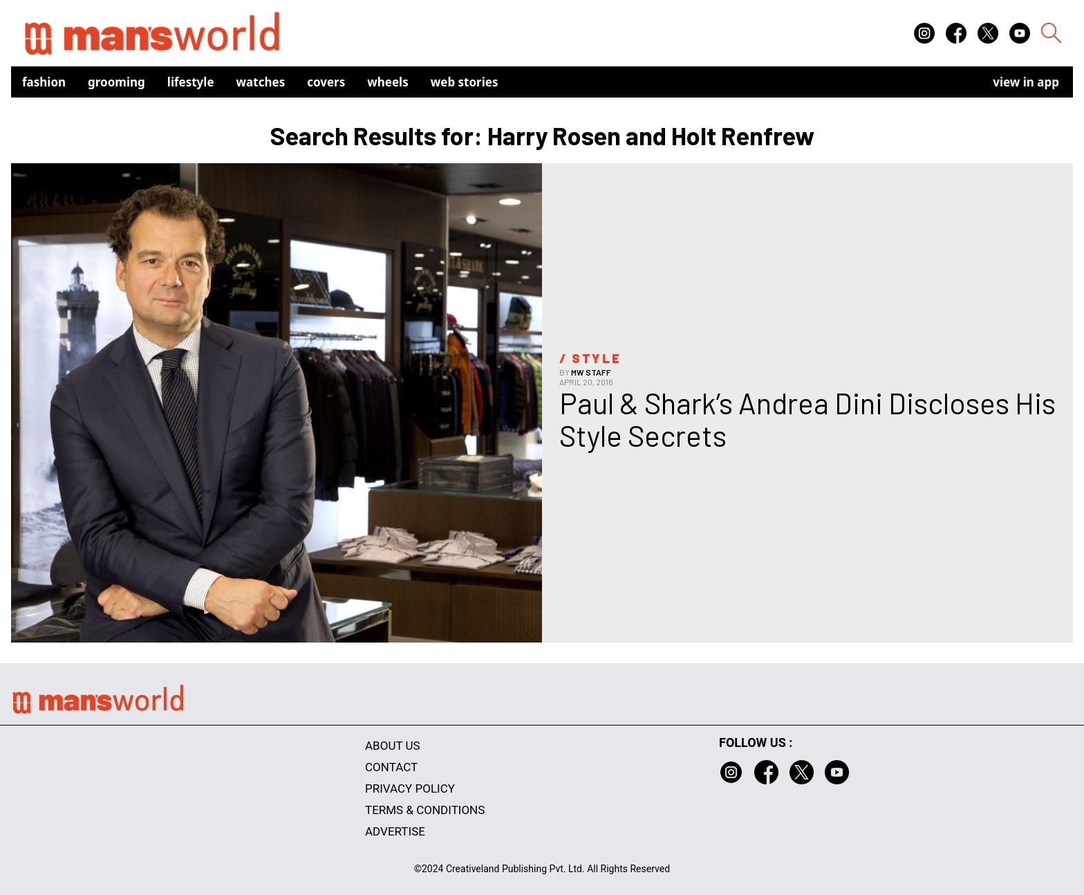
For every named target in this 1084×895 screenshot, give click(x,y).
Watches (261, 82)
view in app (1026, 82)
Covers (326, 82)
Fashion (44, 82)
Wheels (388, 82)
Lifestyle (190, 82)
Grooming (116, 82)
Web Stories (464, 82)
